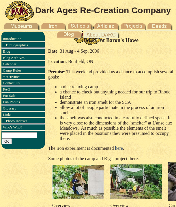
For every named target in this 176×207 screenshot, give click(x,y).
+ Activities (11, 76)
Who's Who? (12, 127)
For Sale (9, 95)
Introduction (12, 39)
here (119, 148)
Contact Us (11, 83)
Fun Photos (11, 102)
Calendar (9, 64)
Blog (6, 51)
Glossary (9, 108)
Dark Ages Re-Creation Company (103, 10)
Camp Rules (12, 70)
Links (7, 114)
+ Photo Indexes (15, 121)
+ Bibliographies (15, 45)
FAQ (6, 89)
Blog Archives (14, 57)
